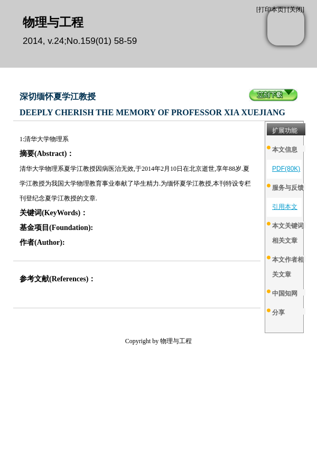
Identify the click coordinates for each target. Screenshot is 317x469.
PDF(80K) (286, 168)
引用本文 (284, 206)
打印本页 (271, 9)
